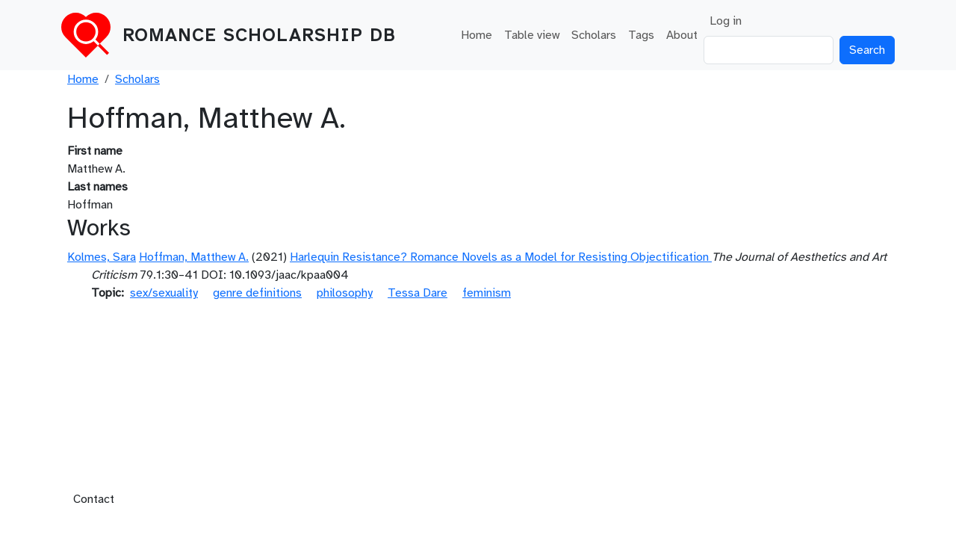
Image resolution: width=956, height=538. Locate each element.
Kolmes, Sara (101, 257)
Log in (726, 20)
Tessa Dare (417, 292)
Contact (93, 499)
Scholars (593, 35)
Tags (641, 35)
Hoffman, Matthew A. (194, 257)
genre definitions (257, 292)
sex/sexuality (164, 292)
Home (476, 35)
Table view (531, 35)
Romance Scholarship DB (259, 35)
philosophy (345, 292)
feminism (486, 292)
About (682, 35)
